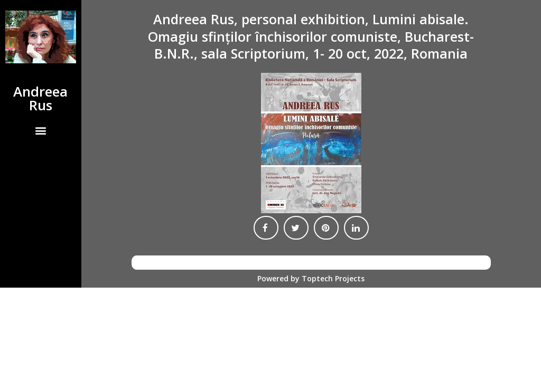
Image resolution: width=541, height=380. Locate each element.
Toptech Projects (333, 278)
